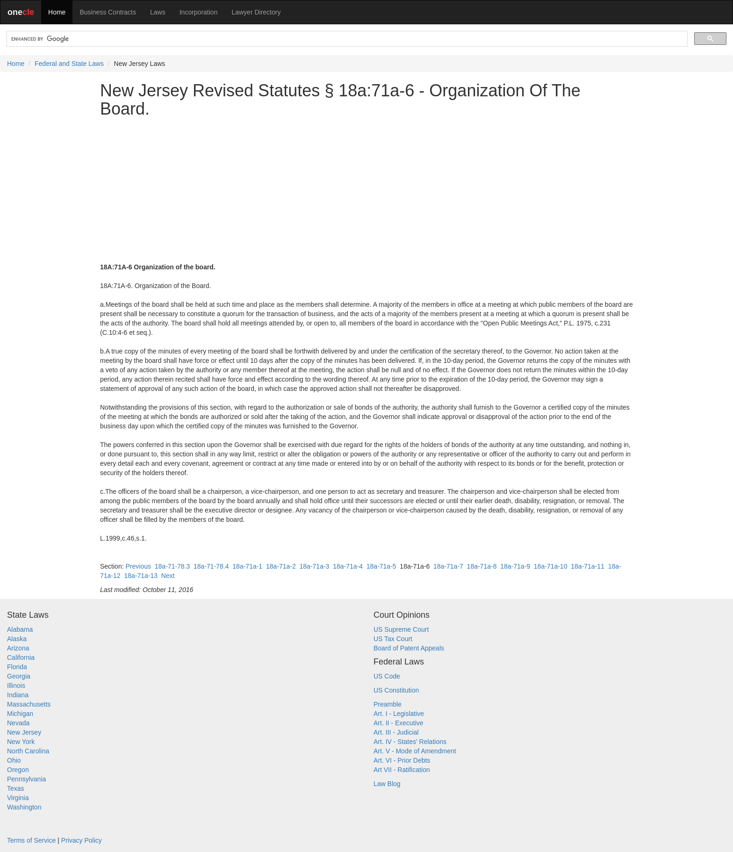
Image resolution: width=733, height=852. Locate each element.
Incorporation (199, 12)
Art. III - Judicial (396, 732)
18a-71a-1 (247, 566)
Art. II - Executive (399, 723)
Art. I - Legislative (399, 713)
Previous (138, 566)
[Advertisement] (366, 190)
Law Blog (387, 783)
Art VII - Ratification (402, 769)
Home (56, 12)
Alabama (20, 629)
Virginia (18, 797)
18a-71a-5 (381, 566)
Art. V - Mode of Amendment (415, 751)
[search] (346, 39)
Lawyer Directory (255, 12)
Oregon (18, 769)
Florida (17, 667)
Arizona (18, 648)
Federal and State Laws (69, 63)
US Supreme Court (401, 629)
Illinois (16, 685)
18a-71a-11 (587, 566)
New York (21, 741)
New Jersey (24, 732)
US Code (387, 676)
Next (168, 575)
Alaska (17, 639)
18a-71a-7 (448, 566)
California (21, 657)
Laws (157, 12)
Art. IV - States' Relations (410, 741)
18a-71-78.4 (211, 566)
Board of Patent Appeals (409, 648)
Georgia (18, 676)
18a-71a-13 (141, 575)
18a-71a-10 (551, 566)
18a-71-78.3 (172, 566)
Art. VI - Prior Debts (402, 760)
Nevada (18, 723)
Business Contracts (107, 12)
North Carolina (28, 751)
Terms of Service (31, 840)
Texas (15, 788)
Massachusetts (28, 704)
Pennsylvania (26, 779)
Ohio (14, 760)
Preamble (388, 704)
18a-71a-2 (281, 566)
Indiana (18, 695)
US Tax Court (393, 639)
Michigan (20, 713)
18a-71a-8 (482, 566)
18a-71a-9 (515, 566)
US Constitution (396, 690)
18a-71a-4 (348, 566)
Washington (24, 807)
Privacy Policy (81, 840)
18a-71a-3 (315, 566)
